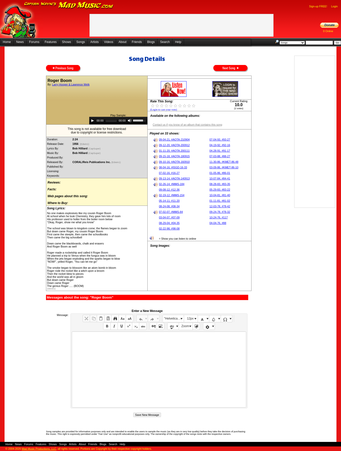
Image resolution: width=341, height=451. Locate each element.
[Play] (92, 121)
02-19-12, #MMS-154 (172, 195)
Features (51, 42)
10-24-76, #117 (219, 217)
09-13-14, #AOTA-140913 (174, 178)
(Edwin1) (84, 144)
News (20, 42)
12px (190, 318)
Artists (94, 42)
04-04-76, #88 (218, 222)
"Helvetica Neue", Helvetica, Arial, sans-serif (174, 318)
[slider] (111, 120)
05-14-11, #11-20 (169, 200)
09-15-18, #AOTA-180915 (174, 156)
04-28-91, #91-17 (220, 150)
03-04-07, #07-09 (169, 217)
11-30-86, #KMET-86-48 (224, 161)
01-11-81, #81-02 (220, 200)
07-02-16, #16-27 (169, 172)
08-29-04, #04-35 (169, 222)
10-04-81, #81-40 (220, 195)
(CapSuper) (94, 148)
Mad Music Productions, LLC (39, 448)
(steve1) (51, 288)
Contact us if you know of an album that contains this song (187, 124)
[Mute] (130, 121)
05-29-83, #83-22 (220, 189)
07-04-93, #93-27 (220, 139)
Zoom (185, 326)
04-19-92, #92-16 (220, 145)
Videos (108, 42)
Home (7, 42)
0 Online (328, 31)
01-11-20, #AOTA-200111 (174, 150)
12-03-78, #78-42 (220, 206)
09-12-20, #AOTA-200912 (174, 145)
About (122, 42)
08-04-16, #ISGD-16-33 (173, 167)
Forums (34, 42)
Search (165, 42)
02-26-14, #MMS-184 (172, 184)
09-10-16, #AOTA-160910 (174, 161)
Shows (66, 42)
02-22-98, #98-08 (169, 228)
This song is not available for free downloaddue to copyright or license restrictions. (97, 130)
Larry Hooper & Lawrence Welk (70, 84)
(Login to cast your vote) (163, 109)
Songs (80, 42)
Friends (137, 42)
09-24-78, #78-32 (220, 211)
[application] (118, 120)
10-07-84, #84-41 (220, 178)
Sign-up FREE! (318, 6)
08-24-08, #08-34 (169, 206)
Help (178, 42)
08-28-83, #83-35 (220, 184)
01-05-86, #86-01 (220, 172)
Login (334, 6)
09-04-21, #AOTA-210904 (174, 139)
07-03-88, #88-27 (220, 156)
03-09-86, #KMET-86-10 (224, 167)
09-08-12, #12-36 (169, 189)
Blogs (151, 42)
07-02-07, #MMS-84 (171, 211)
